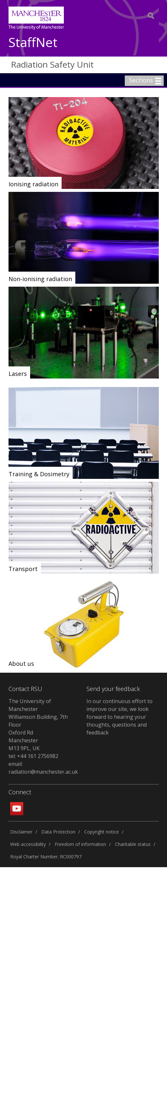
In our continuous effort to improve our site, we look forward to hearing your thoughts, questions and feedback (119, 717)
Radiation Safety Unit (52, 64)
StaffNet (33, 43)
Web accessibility (28, 844)
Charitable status (133, 844)
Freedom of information (80, 844)
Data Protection (58, 832)
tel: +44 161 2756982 (33, 756)
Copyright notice (101, 832)
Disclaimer (21, 832)
